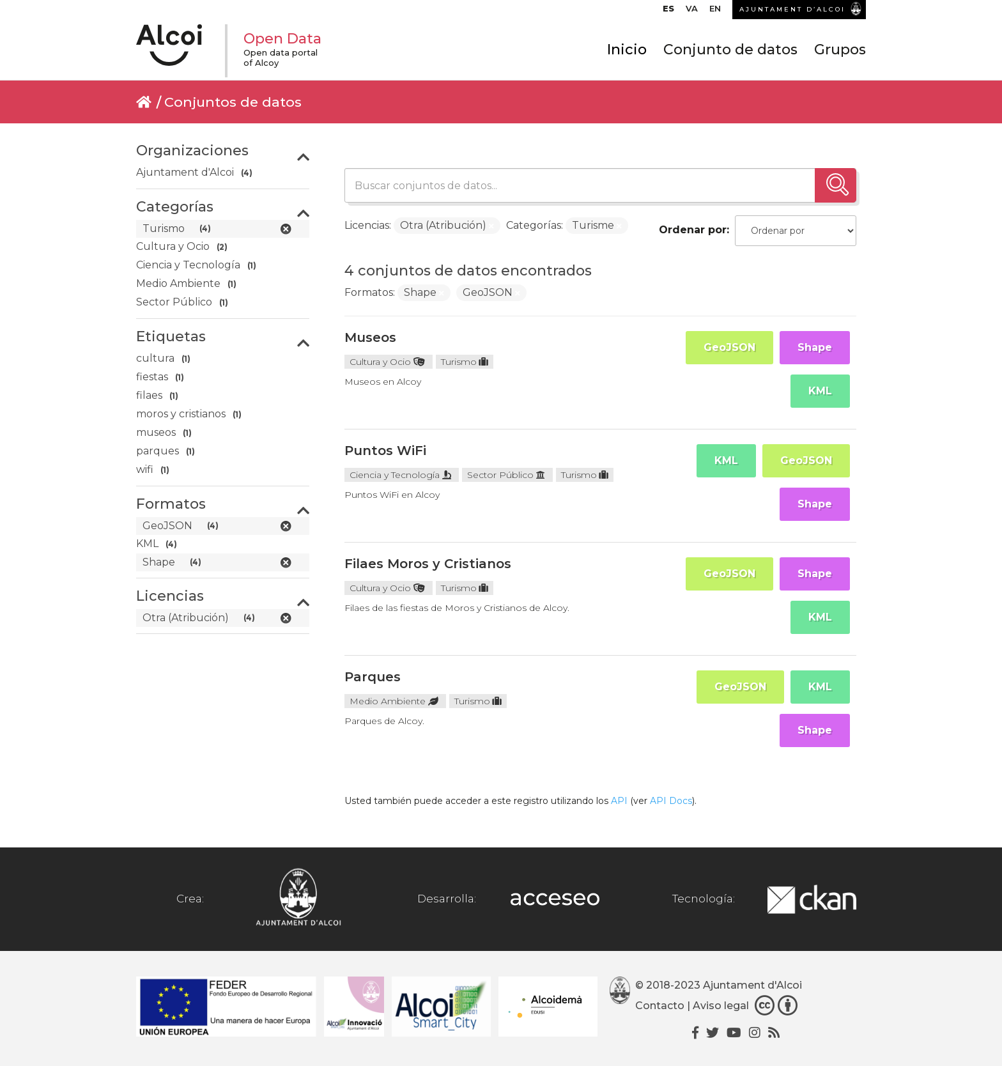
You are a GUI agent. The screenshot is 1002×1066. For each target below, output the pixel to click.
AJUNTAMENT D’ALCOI (792, 9)
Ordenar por (693, 230)
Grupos (840, 49)
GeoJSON (729, 347)
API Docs (671, 801)
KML (820, 391)
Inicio (627, 49)
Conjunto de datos (730, 49)
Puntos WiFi (385, 450)
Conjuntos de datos (233, 102)
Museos (370, 337)
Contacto (659, 1006)
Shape (815, 347)
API (619, 801)
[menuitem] (668, 11)
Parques (372, 676)
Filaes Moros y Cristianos (427, 563)
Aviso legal (721, 1006)
